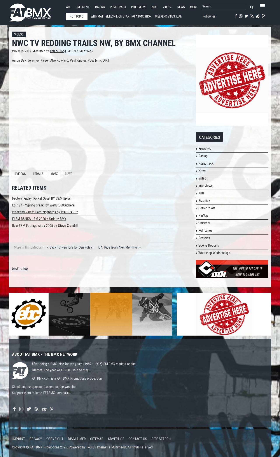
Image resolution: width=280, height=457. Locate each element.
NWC (69, 174)
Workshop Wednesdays (214, 253)
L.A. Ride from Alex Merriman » (119, 247)
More (194, 7)
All (68, 7)
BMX (55, 174)
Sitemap (96, 439)
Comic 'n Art (206, 208)
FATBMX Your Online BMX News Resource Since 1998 (35, 11)
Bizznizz (204, 201)
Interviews (139, 7)
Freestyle (83, 7)
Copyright (54, 439)
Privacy (35, 439)
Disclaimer (77, 439)
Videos (167, 7)
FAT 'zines (205, 230)
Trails (39, 174)
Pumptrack (118, 7)
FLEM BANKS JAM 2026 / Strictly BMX (39, 219)
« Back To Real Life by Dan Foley (70, 247)
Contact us (137, 439)
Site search (161, 439)
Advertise (116, 439)
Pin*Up (203, 215)
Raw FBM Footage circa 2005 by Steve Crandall (45, 226)
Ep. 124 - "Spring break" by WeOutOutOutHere (43, 205)
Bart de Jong (58, 51)
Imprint (18, 439)
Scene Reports (208, 245)
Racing (100, 7)
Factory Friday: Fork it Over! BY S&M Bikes (41, 198)
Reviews (204, 238)
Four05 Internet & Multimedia (106, 447)
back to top (20, 269)
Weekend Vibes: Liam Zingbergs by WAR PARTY (45, 212)
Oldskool (204, 223)
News (181, 7)
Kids (155, 7)
